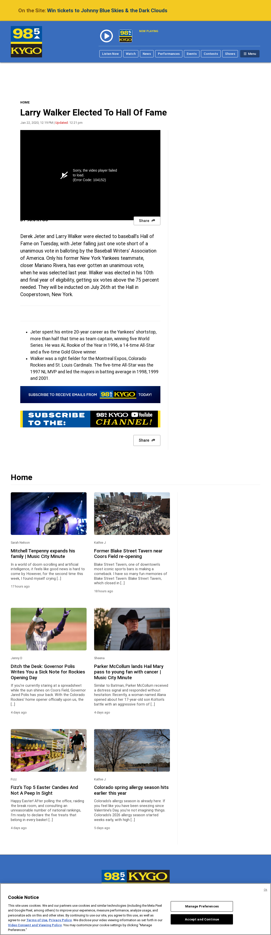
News (147, 54)
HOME (25, 102)
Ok (265, 889)
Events (192, 54)
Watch (131, 54)
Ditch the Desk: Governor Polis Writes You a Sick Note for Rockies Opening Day (48, 672)
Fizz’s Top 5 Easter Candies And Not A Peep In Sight (44, 790)
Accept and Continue (202, 919)
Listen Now (110, 54)
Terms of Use (36, 920)
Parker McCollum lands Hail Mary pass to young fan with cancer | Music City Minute (128, 672)
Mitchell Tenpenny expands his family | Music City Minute (43, 553)
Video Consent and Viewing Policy (35, 925)
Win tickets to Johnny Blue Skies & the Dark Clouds (107, 11)
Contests (211, 54)
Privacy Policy (60, 920)
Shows (230, 54)
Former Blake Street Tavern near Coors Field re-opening (128, 553)
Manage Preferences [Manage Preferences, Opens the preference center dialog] (202, 906)
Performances (169, 54)
